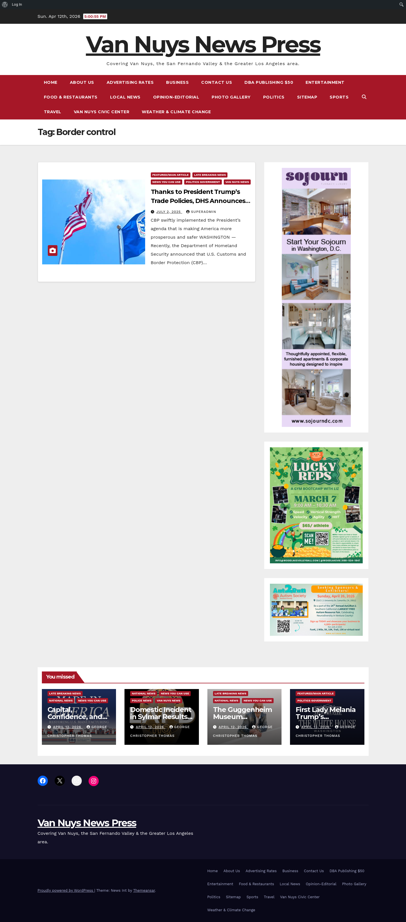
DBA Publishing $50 (268, 82)
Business (177, 82)
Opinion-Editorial (176, 97)
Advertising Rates (130, 82)
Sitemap (307, 97)
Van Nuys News (237, 181)
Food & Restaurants (71, 97)
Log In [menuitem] (17, 4)
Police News (141, 700)
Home (50, 82)
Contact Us (216, 82)
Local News (125, 97)
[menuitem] (5, 4)
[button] (364, 97)
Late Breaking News (210, 174)
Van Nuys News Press (203, 44)
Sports (339, 97)
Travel (52, 111)
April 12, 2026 (68, 727)
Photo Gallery (231, 97)
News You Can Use (166, 181)
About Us (82, 82)
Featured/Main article (170, 174)
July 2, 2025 (169, 212)
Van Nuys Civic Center (102, 111)
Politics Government (203, 181)
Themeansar (144, 890)
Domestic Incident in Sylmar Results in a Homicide (160, 716)
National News (61, 700)
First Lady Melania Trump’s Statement (325, 716)
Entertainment (325, 82)
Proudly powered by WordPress (66, 890)
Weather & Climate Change (176, 111)
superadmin (201, 212)
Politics (274, 97)
